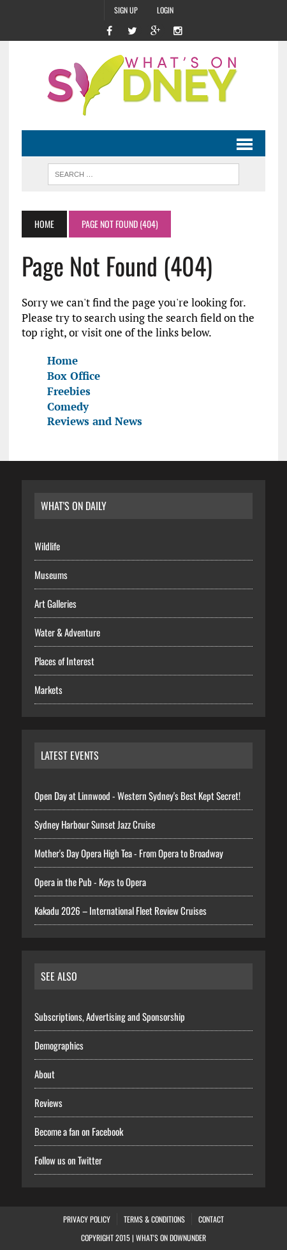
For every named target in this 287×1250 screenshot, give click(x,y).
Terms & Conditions (154, 1219)
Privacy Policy (86, 1219)
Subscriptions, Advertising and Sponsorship (109, 1016)
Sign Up (126, 9)
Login (165, 9)
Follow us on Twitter (68, 1160)
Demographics (59, 1045)
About (44, 1074)
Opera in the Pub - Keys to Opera (90, 882)
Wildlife (47, 546)
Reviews (48, 1103)
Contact (211, 1219)
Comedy (68, 406)
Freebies (69, 391)
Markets (48, 689)
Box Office (73, 375)
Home (62, 360)
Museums (51, 575)
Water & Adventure (67, 632)
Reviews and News (94, 421)
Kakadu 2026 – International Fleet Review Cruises (120, 910)
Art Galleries (55, 603)
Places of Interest (64, 661)
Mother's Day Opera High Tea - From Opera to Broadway (128, 853)
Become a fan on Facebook (78, 1131)
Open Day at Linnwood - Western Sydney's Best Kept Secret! (137, 795)
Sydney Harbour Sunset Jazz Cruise (94, 824)
